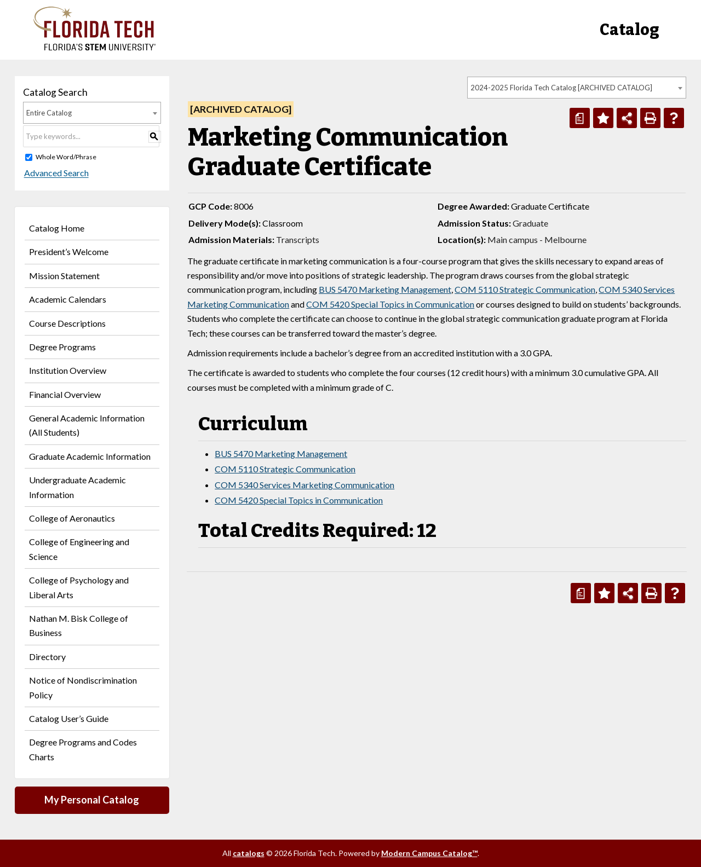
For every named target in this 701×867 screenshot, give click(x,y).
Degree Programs (62, 347)
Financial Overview (65, 394)
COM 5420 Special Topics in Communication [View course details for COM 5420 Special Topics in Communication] (390, 304)
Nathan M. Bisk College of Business (78, 625)
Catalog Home (56, 228)
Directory (47, 656)
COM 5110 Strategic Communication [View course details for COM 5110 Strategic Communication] (525, 289)
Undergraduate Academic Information (77, 487)
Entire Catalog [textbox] (49, 112)
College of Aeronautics (72, 518)
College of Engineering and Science (79, 548)
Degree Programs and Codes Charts (83, 749)
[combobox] (576, 88)
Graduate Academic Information (90, 456)
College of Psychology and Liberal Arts (79, 587)
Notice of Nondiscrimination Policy (83, 687)
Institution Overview (67, 370)
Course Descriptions (67, 323)
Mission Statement (64, 275)
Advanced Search (55, 173)
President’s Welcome (68, 251)
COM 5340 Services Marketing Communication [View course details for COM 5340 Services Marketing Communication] (304, 484)
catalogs (249, 853)
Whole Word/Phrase (66, 157)
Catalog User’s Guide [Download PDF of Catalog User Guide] (68, 718)
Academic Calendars (67, 299)
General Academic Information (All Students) (87, 425)
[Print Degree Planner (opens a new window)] (580, 118)
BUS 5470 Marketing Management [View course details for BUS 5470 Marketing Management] (385, 289)
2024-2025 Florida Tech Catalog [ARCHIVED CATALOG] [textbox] (561, 87)
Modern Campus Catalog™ (429, 853)
